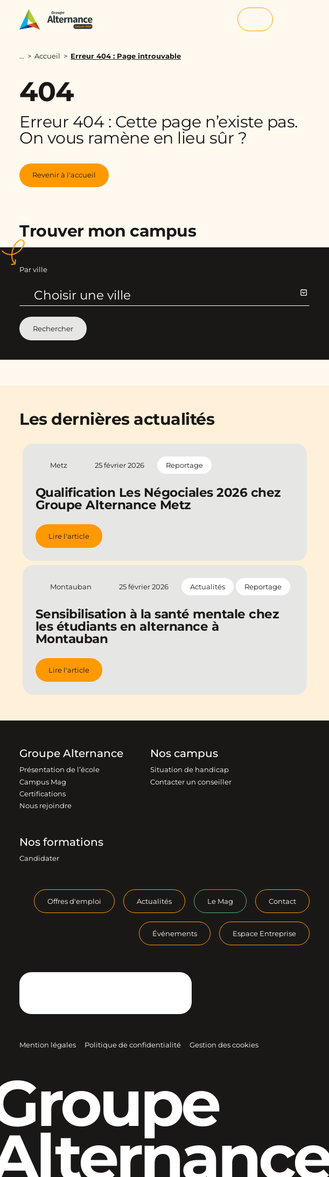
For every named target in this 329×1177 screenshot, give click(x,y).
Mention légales (47, 1044)
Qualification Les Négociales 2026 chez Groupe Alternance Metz (158, 498)
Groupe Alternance (71, 753)
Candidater (39, 858)
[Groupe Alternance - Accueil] (61, 19)
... (21, 56)
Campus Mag (42, 782)
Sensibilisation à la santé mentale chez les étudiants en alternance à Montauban (157, 626)
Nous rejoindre (45, 805)
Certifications (42, 793)
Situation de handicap (189, 769)
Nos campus (184, 753)
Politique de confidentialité (133, 1044)
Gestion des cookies (224, 1044)
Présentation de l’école (59, 769)
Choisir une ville (170, 295)
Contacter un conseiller (191, 782)
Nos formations (61, 842)
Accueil (47, 56)
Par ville (33, 269)
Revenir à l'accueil (64, 174)
